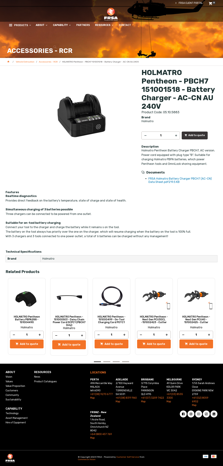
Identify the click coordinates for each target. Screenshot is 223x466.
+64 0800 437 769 (101, 434)
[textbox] (192, 18)
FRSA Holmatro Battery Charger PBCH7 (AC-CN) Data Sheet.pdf (180, 180)
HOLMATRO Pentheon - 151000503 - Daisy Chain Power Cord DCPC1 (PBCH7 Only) (69, 321)
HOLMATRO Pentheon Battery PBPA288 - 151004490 (27, 319)
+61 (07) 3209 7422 (152, 397)
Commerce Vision (86, 459)
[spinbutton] (161, 135)
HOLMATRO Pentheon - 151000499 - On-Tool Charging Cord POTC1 (111, 319)
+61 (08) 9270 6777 (101, 394)
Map (92, 397)
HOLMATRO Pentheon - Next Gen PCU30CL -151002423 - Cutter (154, 319)
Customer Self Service (127, 457)
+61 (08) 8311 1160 (126, 397)
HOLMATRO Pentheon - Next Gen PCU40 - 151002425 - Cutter (196, 319)
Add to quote (196, 135)
